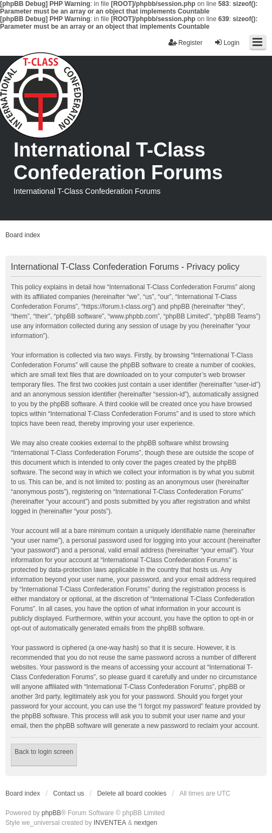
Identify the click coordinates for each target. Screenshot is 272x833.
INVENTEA (110, 823)
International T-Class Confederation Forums (118, 161)
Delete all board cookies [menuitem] (131, 793)
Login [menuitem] (226, 42)
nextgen (145, 823)
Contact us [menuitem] (68, 793)
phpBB (51, 813)
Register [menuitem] (186, 42)
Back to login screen (44, 752)
